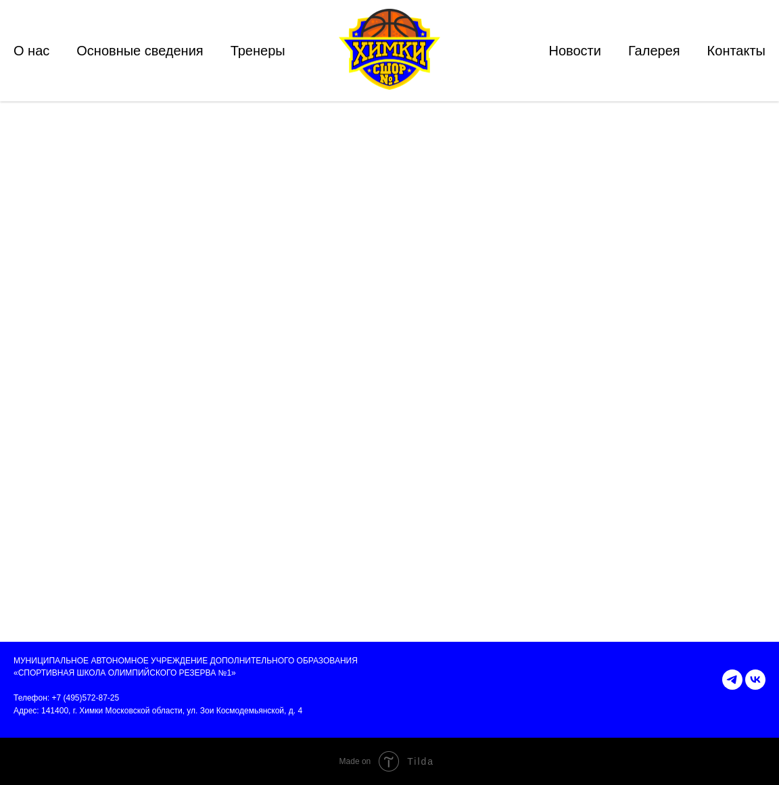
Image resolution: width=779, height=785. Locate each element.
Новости (574, 50)
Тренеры (258, 50)
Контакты (736, 50)
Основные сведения (139, 50)
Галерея (654, 50)
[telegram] (732, 679)
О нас (31, 50)
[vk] (755, 679)
